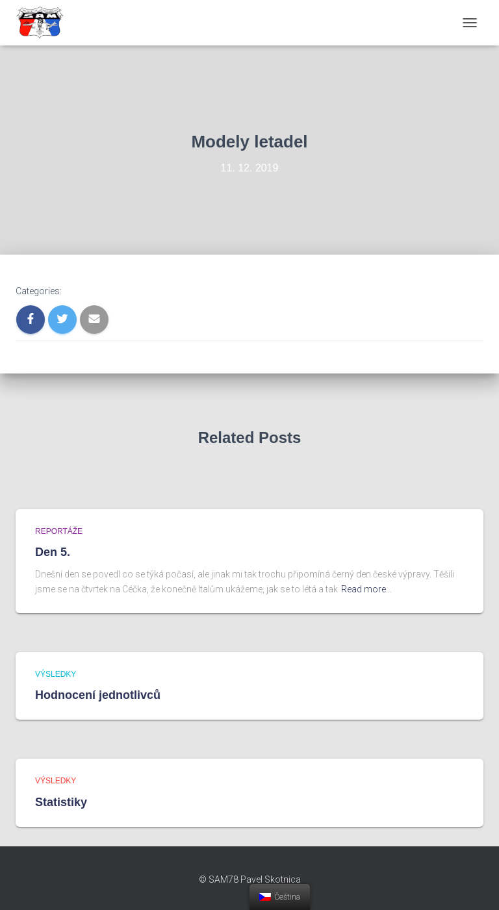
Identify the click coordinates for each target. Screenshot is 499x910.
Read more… (366, 589)
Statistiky (61, 802)
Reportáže (59, 531)
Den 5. (52, 552)
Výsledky (55, 674)
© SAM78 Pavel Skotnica (250, 879)
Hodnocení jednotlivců (97, 695)
